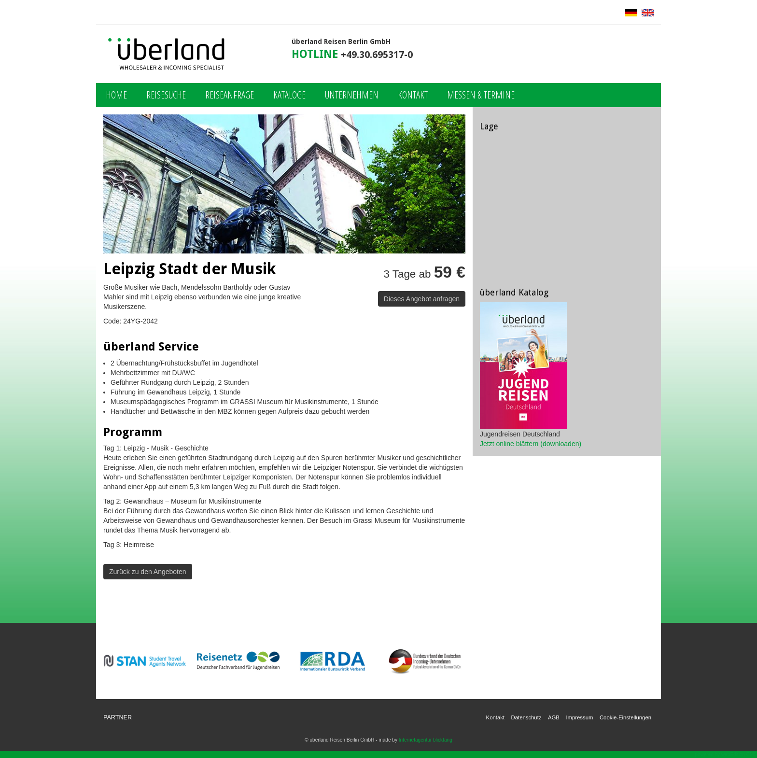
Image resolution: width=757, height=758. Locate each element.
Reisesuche (166, 94)
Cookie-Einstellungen (625, 717)
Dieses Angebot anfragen (422, 299)
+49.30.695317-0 (377, 54)
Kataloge (289, 94)
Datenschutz (526, 717)
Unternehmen (351, 94)
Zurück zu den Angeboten (147, 572)
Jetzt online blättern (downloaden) (530, 444)
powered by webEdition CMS (726, 754)
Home (116, 94)
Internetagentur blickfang (425, 740)
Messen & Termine (481, 94)
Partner (117, 717)
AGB (554, 717)
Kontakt (413, 94)
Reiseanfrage (229, 94)
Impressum (579, 717)
